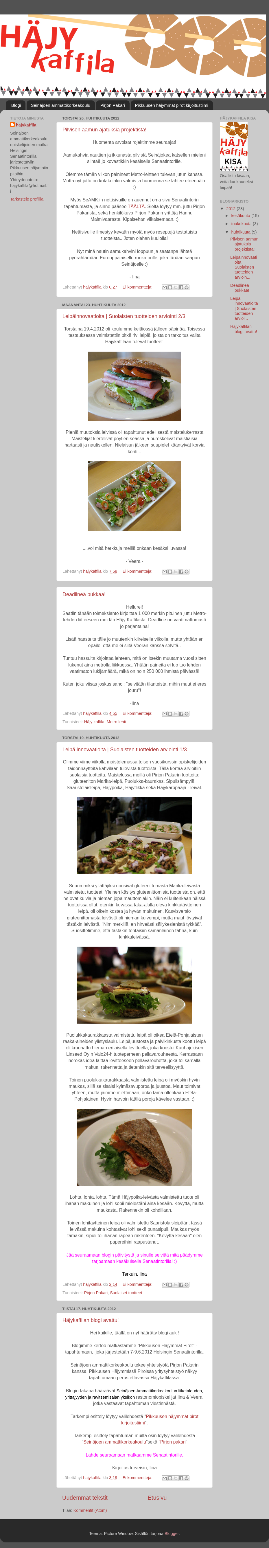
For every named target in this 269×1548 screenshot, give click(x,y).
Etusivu (157, 1497)
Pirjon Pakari (112, 105)
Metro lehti (116, 721)
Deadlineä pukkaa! (84, 594)
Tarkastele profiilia (26, 199)
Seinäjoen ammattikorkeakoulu (60, 105)
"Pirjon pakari (172, 1441)
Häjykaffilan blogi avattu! (90, 1320)
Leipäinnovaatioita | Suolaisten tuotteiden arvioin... (243, 267)
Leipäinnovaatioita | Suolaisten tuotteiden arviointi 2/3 (123, 316)
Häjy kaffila (94, 721)
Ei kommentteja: (138, 287)
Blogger (172, 1533)
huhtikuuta (241, 232)
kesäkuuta (241, 215)
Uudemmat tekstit (85, 1497)
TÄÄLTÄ (136, 206)
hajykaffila (26, 125)
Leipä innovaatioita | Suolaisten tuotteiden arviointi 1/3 (124, 749)
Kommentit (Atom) (90, 1510)
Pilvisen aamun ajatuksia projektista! (104, 130)
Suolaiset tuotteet (126, 1292)
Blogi (16, 105)
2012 (231, 208)
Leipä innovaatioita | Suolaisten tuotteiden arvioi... (244, 308)
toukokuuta (242, 223)
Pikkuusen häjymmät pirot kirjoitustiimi (171, 105)
